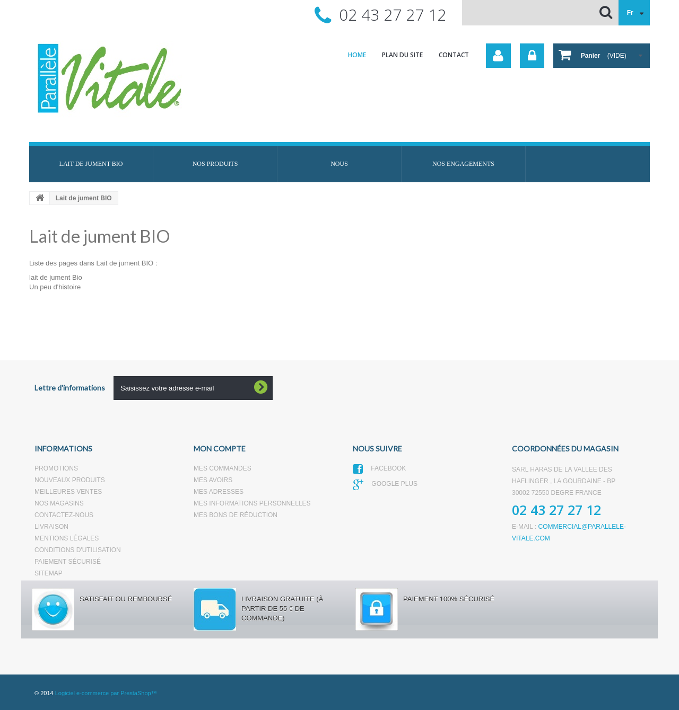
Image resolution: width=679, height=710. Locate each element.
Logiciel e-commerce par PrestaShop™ (106, 693)
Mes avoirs (213, 480)
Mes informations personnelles (252, 503)
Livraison (51, 526)
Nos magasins (59, 503)
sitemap (48, 573)
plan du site (402, 54)
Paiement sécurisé (67, 561)
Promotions (56, 468)
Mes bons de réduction (235, 515)
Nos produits (215, 163)
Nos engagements (463, 163)
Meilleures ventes (68, 491)
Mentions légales (66, 538)
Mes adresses (218, 491)
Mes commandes (222, 468)
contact (454, 54)
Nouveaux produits (69, 480)
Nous (339, 163)
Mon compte (220, 448)
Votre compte (498, 55)
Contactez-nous (63, 515)
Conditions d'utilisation (77, 550)
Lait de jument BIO (91, 163)
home (357, 54)
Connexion (532, 55)
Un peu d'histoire (55, 287)
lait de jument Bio (55, 277)
